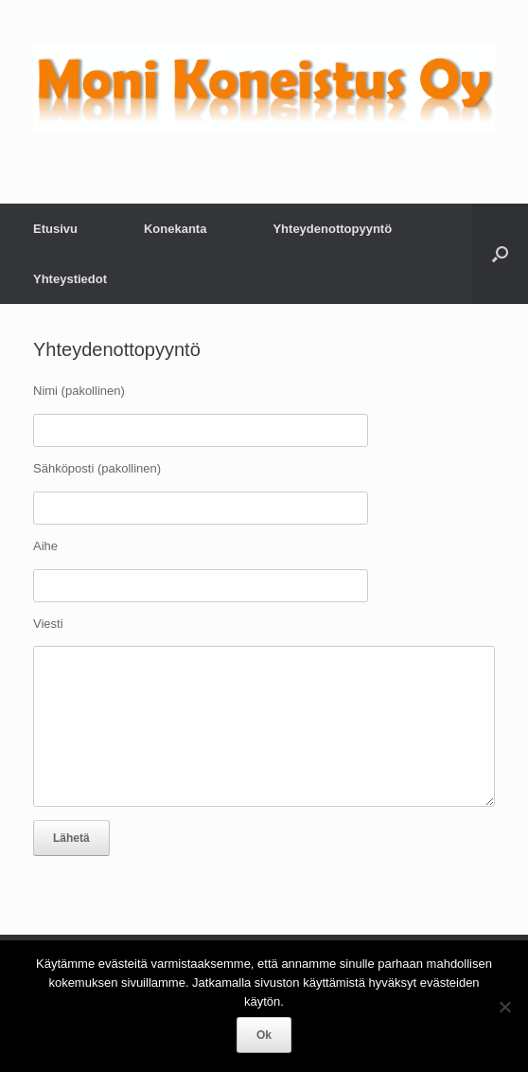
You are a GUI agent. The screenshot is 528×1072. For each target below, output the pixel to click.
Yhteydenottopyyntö (332, 229)
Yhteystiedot (70, 279)
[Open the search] (500, 254)
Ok (264, 1035)
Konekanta (175, 229)
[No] (504, 1006)
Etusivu (55, 229)
